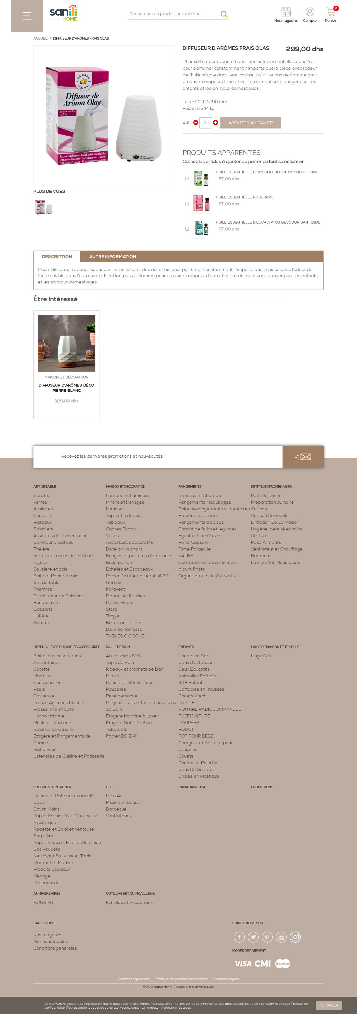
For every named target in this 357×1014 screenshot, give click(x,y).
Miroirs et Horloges (125, 502)
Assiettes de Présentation (60, 535)
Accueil (40, 39)
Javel (39, 802)
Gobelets (42, 609)
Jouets (185, 756)
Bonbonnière (46, 602)
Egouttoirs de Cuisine (200, 535)
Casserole (43, 696)
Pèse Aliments (266, 542)
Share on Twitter (199, 140)
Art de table (44, 487)
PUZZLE (186, 702)
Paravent (115, 589)
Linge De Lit (263, 656)
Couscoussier (47, 682)
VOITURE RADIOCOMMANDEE (209, 709)
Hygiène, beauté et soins (276, 529)
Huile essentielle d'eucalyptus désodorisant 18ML (268, 222)
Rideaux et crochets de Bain (135, 669)
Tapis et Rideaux (123, 515)
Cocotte (41, 669)
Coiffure (259, 535)
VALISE (186, 556)
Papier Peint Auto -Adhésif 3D (137, 576)
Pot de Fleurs (119, 602)
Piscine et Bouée (123, 802)
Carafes (41, 495)
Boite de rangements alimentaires (214, 509)
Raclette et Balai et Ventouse (63, 829)
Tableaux (115, 522)
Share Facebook (188, 140)
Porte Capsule (193, 542)
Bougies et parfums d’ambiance (139, 556)
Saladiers (43, 529)
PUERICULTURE (194, 716)
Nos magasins (47, 935)
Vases (112, 535)
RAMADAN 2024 (191, 787)
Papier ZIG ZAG (122, 736)
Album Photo (191, 569)
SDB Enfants (191, 682)
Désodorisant (47, 883)
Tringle (112, 616)
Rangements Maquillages (204, 502)
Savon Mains (46, 809)
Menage (41, 876)
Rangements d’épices (201, 522)
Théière (41, 549)
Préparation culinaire (272, 502)
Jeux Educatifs (194, 669)
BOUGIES (43, 902)
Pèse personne (122, 696)
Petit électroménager (271, 487)
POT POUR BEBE (196, 736)
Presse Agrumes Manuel (58, 702)
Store (111, 609)
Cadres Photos (121, 529)
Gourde (41, 622)
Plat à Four (44, 749)
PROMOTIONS (262, 787)
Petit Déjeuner (266, 495)
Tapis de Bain (120, 662)
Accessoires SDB (123, 656)
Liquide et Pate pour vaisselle (64, 796)
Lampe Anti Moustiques (275, 562)
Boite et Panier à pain (55, 576)
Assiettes (43, 509)
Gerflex (113, 582)
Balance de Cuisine (53, 729)
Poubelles (116, 689)
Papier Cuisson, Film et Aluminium (68, 842)
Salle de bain (118, 647)
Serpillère (43, 836)
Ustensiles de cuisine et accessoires (66, 647)
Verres (40, 502)
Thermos (42, 589)
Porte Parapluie (194, 549)
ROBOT (186, 729)
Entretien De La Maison (275, 522)
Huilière (41, 616)
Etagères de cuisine (198, 515)
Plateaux (42, 522)
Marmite (42, 676)
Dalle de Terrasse (124, 629)
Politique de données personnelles (182, 979)
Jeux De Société (195, 769)
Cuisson (259, 509)
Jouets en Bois (193, 656)
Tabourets (116, 729)
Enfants (186, 647)
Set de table (46, 582)
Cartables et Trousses (201, 689)
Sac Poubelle (47, 849)
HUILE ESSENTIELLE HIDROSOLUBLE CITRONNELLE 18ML (267, 172)
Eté (109, 787)
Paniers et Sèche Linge (130, 682)
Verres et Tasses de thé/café (64, 556)
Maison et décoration (66, 377)
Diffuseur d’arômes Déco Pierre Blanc (66, 388)
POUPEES (188, 723)
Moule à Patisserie (52, 723)
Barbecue (261, 556)
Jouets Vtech (192, 696)
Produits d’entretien (52, 787)
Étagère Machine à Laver (132, 716)
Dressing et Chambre (200, 495)
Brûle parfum (120, 562)
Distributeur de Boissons (58, 596)
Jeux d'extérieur (195, 662)
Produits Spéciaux (52, 869)
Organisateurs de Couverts (206, 576)
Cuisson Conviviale (270, 515)
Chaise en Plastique (198, 776)
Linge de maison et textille (275, 647)
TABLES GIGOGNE (125, 636)
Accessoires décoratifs (129, 542)
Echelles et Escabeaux (129, 569)
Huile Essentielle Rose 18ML (244, 197)
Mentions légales (50, 941)
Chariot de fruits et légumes (207, 529)
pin (267, 937)
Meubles (115, 509)
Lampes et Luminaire (128, 495)
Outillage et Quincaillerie (130, 894)
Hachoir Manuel (49, 716)
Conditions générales (55, 948)
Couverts (42, 515)
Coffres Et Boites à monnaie (207, 562)
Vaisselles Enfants (197, 676)
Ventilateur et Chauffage (277, 549)
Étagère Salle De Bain (129, 723)
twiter (253, 937)
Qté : (187, 123)
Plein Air (114, 796)
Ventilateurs (118, 816)
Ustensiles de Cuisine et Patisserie (69, 756)
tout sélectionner (286, 161)
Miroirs (112, 676)
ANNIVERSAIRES (47, 894)
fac (239, 937)
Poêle (39, 689)
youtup (281, 937)
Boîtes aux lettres (124, 622)
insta (295, 937)
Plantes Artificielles (125, 596)
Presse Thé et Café (53, 709)
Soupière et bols (50, 569)
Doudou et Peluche (198, 763)
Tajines (40, 562)
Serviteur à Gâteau (53, 542)
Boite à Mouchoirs (124, 549)
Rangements (190, 487)
